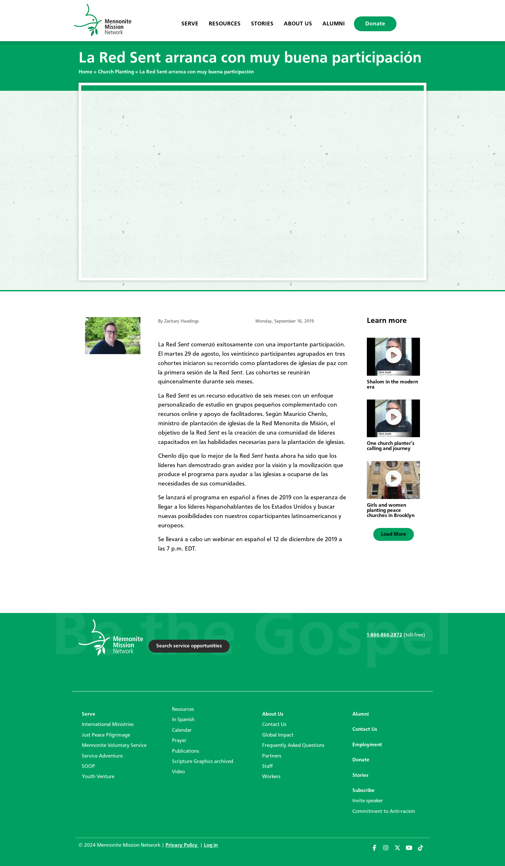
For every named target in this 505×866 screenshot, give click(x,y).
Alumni (333, 24)
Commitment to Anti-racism (383, 811)
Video (178, 772)
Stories (262, 24)
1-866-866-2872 (384, 635)
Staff (267, 766)
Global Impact (277, 735)
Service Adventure (102, 756)
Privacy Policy (182, 845)
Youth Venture (98, 776)
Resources (225, 24)
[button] (393, 534)
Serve (189, 24)
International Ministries (108, 724)
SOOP (88, 766)
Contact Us (274, 724)
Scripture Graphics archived (202, 761)
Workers (271, 776)
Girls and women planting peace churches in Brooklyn (390, 510)
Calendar (182, 730)
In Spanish (183, 719)
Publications (185, 751)
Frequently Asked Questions (293, 745)
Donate (375, 24)
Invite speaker (367, 801)
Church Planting (116, 72)
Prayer (179, 740)
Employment (367, 745)
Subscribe (363, 790)
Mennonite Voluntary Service (114, 745)
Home (85, 72)
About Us (298, 24)
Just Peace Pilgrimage (106, 735)
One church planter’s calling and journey (390, 446)
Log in (211, 845)
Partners (271, 756)
